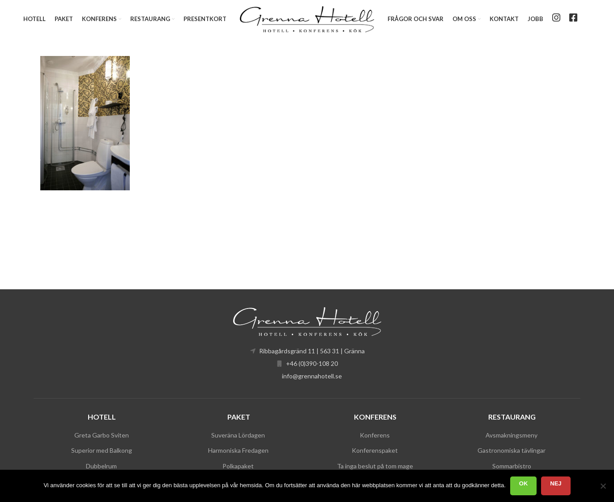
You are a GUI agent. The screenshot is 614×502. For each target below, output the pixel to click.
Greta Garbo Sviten (101, 435)
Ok (523, 483)
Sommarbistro (511, 466)
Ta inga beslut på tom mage (375, 466)
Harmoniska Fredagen (238, 450)
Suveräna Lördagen (238, 435)
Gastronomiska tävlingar (512, 450)
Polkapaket (238, 466)
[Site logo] (307, 18)
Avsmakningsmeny (511, 435)
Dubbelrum (101, 466)
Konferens (375, 435)
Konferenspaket (375, 450)
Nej (555, 483)
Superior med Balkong (101, 450)
